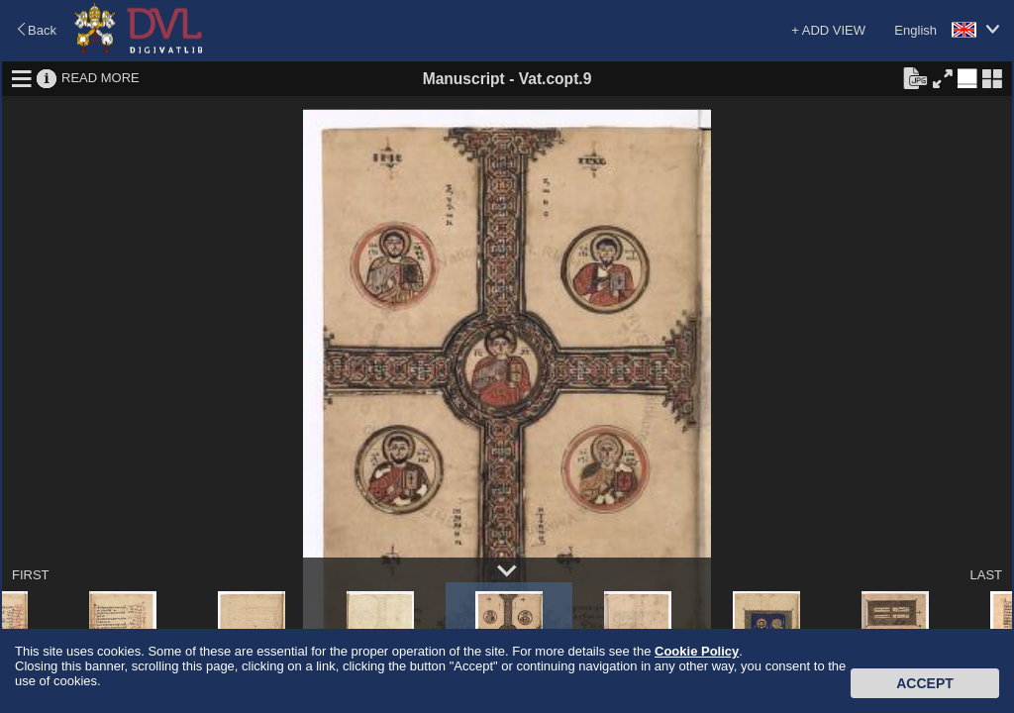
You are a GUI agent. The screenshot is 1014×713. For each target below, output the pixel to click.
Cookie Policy (697, 651)
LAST (985, 574)
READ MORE (100, 77)
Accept (925, 683)
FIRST (31, 574)
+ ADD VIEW (828, 30)
